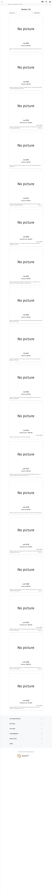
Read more (40, 128)
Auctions (10, 4)
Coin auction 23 (16, 4)
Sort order (37, 13)
